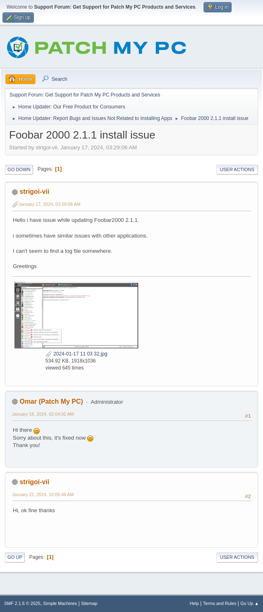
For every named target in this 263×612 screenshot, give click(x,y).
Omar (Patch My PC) (51, 401)
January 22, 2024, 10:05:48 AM (43, 494)
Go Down (19, 169)
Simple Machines (60, 603)
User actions (237, 169)
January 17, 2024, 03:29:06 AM (50, 204)
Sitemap (89, 603)
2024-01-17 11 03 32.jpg (76, 354)
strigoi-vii (34, 191)
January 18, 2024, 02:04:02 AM (43, 414)
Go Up (14, 557)
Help (194, 603)
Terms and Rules (220, 603)
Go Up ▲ (249, 603)
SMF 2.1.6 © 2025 (22, 603)
